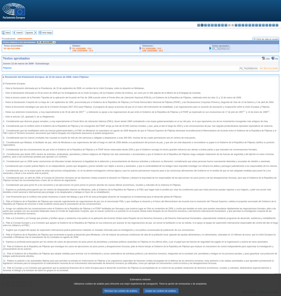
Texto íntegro (47, 33)
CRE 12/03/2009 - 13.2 (82, 51)
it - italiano (236, 25)
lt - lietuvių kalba (243, 25)
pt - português (260, 25)
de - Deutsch (212, 25)
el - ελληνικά (219, 25)
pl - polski (256, 25)
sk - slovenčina (266, 25)
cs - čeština (205, 25)
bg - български (198, 25)
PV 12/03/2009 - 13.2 (81, 48)
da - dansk (209, 25)
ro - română (263, 25)
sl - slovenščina (270, 25)
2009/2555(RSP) (24, 39)
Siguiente (29, 33)
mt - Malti (249, 25)
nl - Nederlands (253, 25)
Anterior (19, 33)
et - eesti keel (215, 25)
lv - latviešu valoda (239, 25)
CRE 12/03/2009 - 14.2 (152, 51)
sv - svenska (277, 25)
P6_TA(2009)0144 (221, 48)
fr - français (226, 25)
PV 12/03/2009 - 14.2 (151, 48)
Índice (8, 33)
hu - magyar (246, 25)
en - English (222, 25)
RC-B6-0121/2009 (12, 48)
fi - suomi (273, 25)
